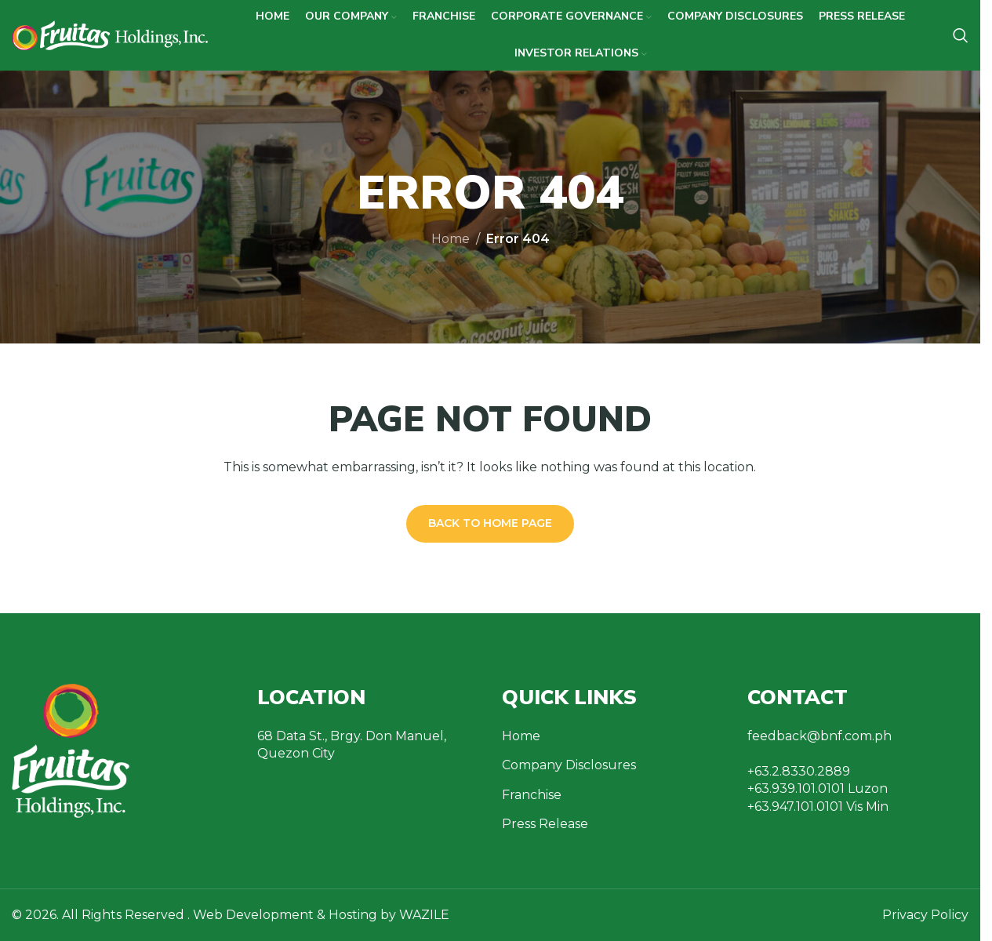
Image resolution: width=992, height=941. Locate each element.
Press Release (545, 823)
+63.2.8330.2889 (798, 771)
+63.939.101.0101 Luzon (817, 788)
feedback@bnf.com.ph (819, 735)
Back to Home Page (490, 523)
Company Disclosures (569, 765)
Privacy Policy (925, 914)
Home (450, 238)
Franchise (531, 794)
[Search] (960, 35)
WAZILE (424, 914)
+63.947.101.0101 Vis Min (817, 806)
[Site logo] (110, 34)
